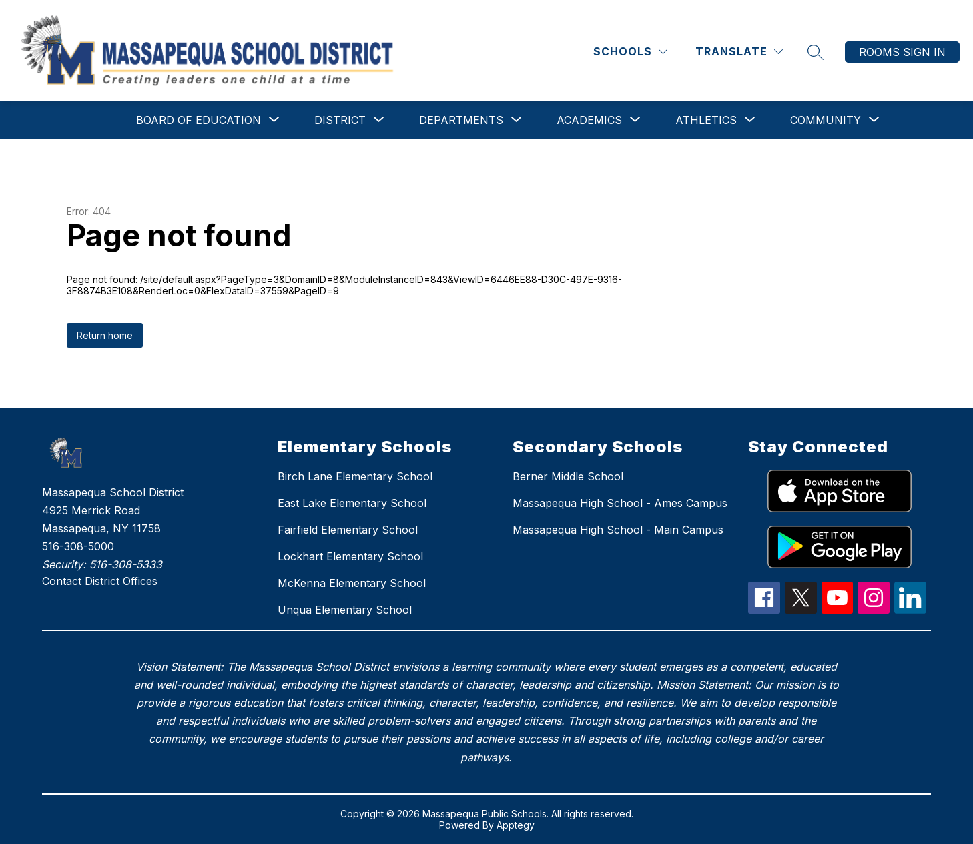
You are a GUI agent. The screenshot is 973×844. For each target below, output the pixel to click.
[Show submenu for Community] (825, 120)
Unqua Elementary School (345, 609)
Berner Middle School (568, 476)
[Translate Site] (739, 51)
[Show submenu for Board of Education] (198, 120)
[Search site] (815, 52)
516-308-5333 (125, 564)
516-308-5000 (78, 546)
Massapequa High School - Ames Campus (620, 503)
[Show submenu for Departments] (461, 120)
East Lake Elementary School (352, 503)
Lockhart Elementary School (350, 556)
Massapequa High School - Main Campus (618, 529)
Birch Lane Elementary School (355, 476)
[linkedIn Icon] (910, 609)
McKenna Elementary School (352, 583)
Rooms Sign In (902, 52)
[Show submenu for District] (340, 120)
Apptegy (516, 825)
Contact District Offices (99, 581)
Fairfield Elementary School (348, 529)
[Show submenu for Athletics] (706, 120)
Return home (105, 335)
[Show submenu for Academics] (589, 120)
